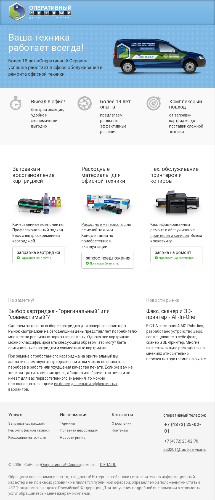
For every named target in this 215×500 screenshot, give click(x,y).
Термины (67, 423)
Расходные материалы (102, 224)
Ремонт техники (29, 430)
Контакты (120, 430)
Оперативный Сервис (61, 464)
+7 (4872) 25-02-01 (182, 428)
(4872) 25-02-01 (176, 13)
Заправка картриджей (26, 423)
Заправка (124, 13)
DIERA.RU (108, 464)
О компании (121, 423)
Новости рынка (73, 437)
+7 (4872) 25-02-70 (181, 441)
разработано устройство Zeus (174, 331)
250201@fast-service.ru (184, 449)
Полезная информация (79, 430)
